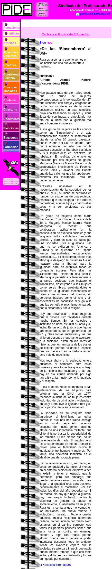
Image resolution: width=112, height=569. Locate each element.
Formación (10, 147)
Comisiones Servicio (11, 76)
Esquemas (10, 137)
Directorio (10, 109)
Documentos (12, 119)
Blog (42, 42)
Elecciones (11, 128)
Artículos (9, 43)
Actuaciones (12, 27)
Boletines (10, 65)
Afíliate (14, 33)
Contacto (9, 100)
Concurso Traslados (10, 89)
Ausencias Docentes (10, 54)
